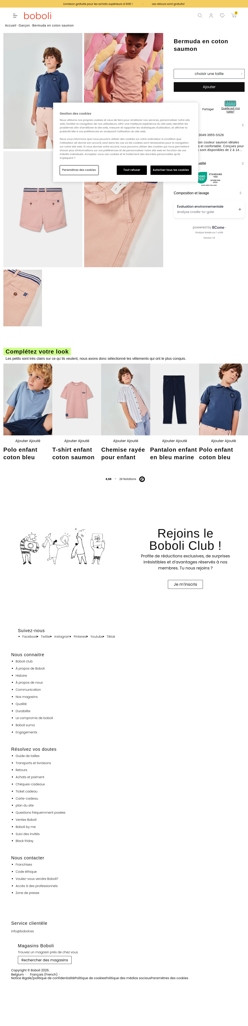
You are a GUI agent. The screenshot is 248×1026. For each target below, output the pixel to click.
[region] (125, 142)
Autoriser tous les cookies (171, 170)
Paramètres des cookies (79, 170)
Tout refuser (131, 170)
